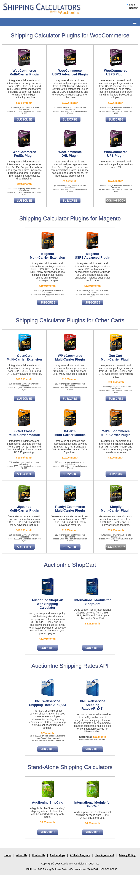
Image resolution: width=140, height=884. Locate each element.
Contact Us (38, 855)
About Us (21, 855)
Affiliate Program (80, 855)
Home (7, 855)
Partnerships (57, 855)
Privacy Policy (127, 855)
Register (133, 8)
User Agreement (104, 855)
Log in (132, 5)
